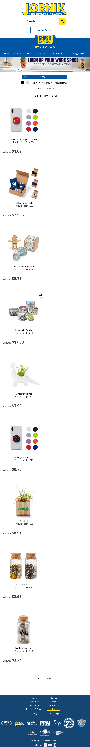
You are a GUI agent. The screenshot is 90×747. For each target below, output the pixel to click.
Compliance (41, 53)
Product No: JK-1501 (24, 396)
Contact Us (34, 701)
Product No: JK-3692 (24, 587)
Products (18, 53)
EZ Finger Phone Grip (24, 457)
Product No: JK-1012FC (23, 142)
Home (7, 53)
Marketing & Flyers (77, 53)
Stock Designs (54, 713)
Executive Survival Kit (24, 266)
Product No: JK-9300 (24, 333)
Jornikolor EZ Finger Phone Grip (23, 139)
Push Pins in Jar (23, 584)
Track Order (45, 47)
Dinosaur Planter (24, 393)
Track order (53, 709)
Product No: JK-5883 (24, 205)
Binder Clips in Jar (23, 648)
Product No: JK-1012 (24, 460)
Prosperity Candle (24, 330)
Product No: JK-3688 (24, 269)
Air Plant (24, 521)
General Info (57, 53)
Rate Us (54, 698)
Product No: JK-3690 (24, 651)
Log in (39, 30)
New (29, 53)
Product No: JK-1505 (24, 523)
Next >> (50, 88)
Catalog (34, 713)
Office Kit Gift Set (24, 203)
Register (49, 30)
